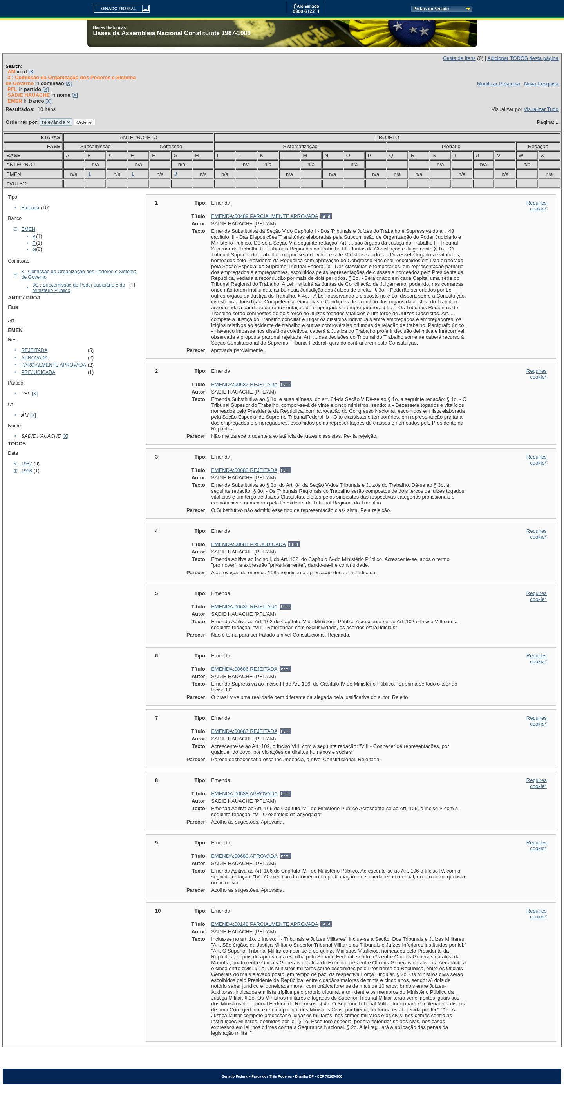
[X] (32, 71)
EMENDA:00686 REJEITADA (244, 669)
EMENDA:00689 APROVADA (244, 856)
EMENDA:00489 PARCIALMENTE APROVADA (264, 216)
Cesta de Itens (459, 58)
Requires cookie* (536, 206)
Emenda (30, 207)
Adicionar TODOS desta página (523, 58)
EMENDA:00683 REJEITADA (244, 470)
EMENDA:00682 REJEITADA (244, 384)
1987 (26, 463)
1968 (26, 471)
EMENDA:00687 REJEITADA (244, 731)
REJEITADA (34, 350)
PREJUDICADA (38, 372)
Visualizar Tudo (541, 109)
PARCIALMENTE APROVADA (53, 365)
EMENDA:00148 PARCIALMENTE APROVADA (264, 924)
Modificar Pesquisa (498, 84)
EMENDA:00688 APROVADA (244, 794)
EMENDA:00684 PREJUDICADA (248, 544)
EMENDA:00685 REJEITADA (244, 607)
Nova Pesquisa (541, 84)
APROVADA (34, 358)
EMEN (28, 229)
